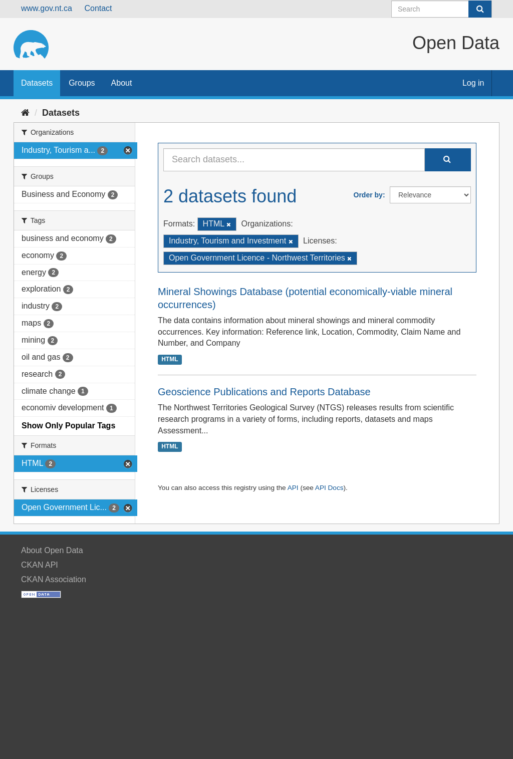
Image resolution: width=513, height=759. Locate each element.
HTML (169, 359)
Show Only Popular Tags (68, 425)
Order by (368, 195)
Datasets (37, 83)
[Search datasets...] (294, 159)
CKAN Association (53, 579)
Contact (98, 8)
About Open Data (52, 550)
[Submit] (479, 9)
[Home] (25, 113)
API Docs (329, 487)
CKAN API (39, 565)
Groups (82, 83)
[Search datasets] (441, 9)
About (121, 83)
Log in (473, 83)
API (293, 487)
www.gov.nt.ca (46, 8)
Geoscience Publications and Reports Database (264, 391)
